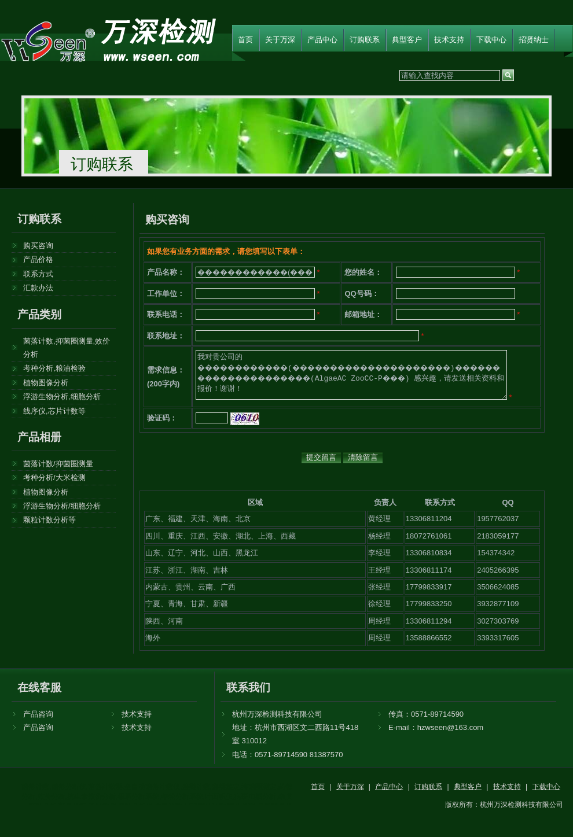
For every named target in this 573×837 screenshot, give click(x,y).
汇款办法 (38, 287)
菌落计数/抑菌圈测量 (58, 463)
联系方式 (38, 274)
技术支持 (449, 39)
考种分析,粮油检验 (54, 368)
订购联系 (365, 39)
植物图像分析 (45, 382)
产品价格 (38, 259)
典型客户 (407, 39)
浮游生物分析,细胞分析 (62, 396)
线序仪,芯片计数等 (54, 411)
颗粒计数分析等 (49, 519)
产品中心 (322, 39)
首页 (245, 39)
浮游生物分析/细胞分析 (62, 506)
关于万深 (280, 39)
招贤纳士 (534, 39)
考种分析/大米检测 (54, 477)
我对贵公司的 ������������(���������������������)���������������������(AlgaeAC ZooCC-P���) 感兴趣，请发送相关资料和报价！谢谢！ (351, 375)
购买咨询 (38, 245)
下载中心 (491, 39)
